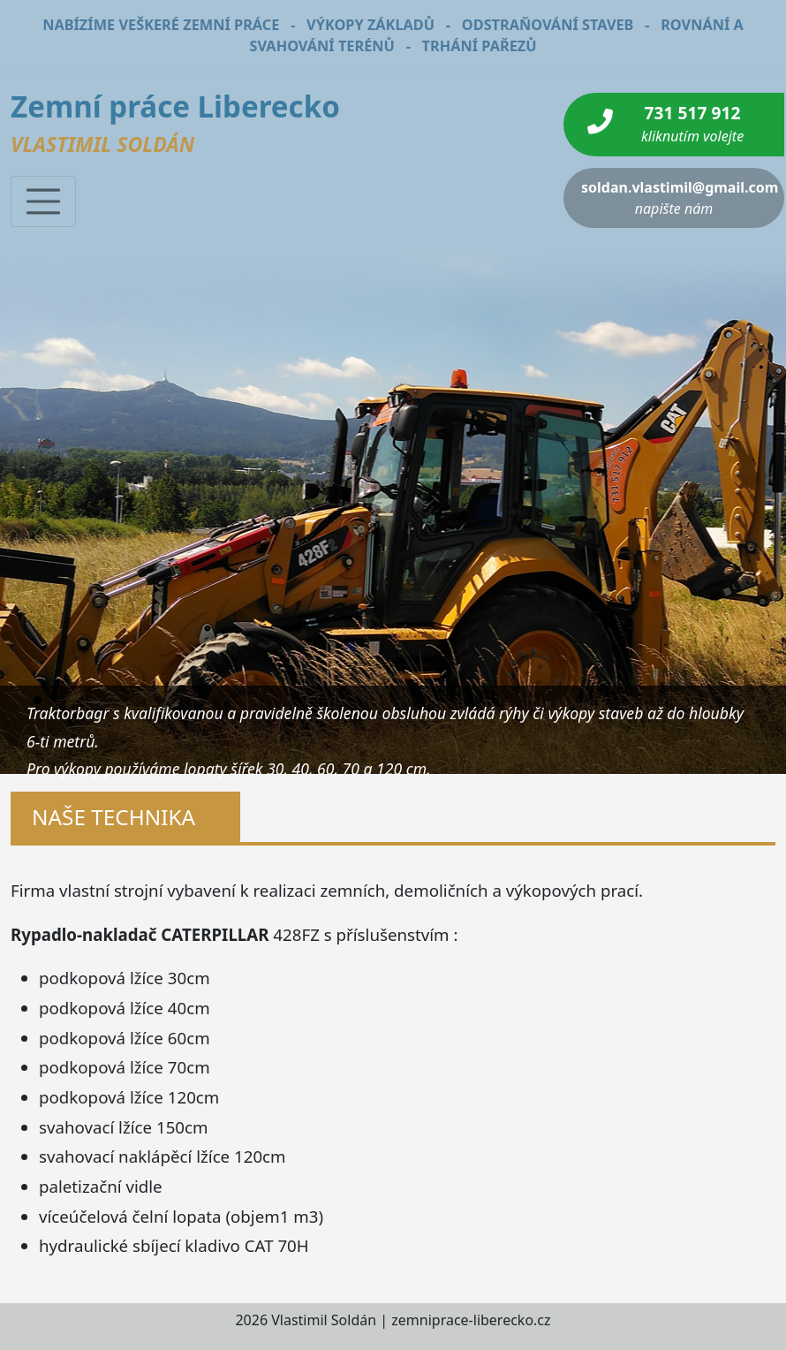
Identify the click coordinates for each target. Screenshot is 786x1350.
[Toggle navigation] (43, 201)
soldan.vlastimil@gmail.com (679, 198)
